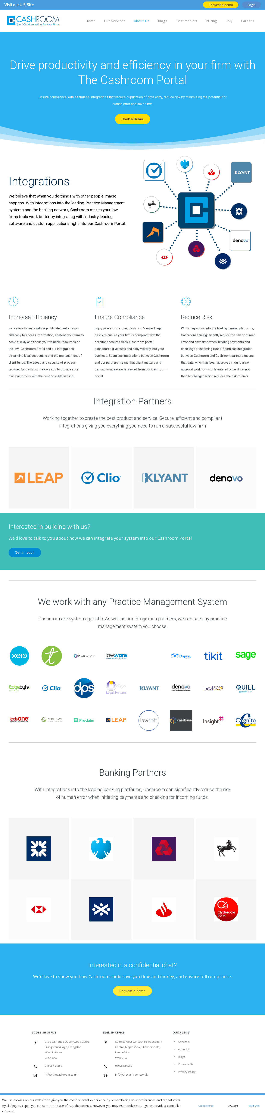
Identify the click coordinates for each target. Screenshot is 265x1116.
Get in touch (25, 552)
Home (90, 21)
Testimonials (186, 21)
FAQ (229, 21)
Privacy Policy (187, 1072)
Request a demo (132, 991)
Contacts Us (185, 1064)
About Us (141, 21)
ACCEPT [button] (233, 1105)
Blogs (162, 21)
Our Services (114, 21)
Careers (247, 21)
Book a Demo (132, 119)
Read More (254, 1105)
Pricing (211, 21)
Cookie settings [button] (205, 1105)
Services (183, 1042)
